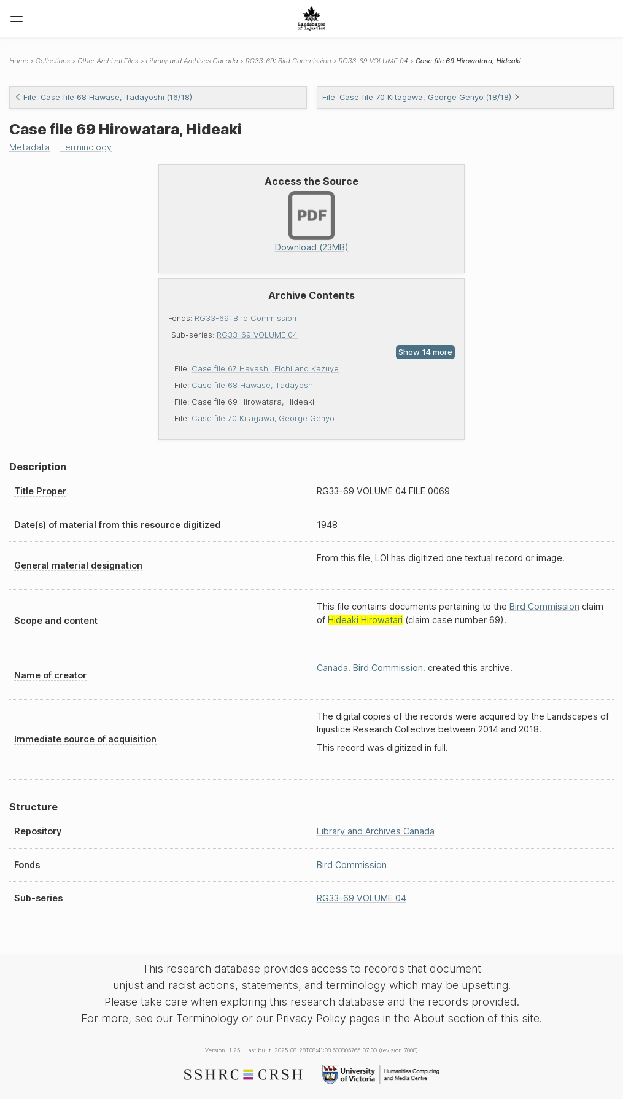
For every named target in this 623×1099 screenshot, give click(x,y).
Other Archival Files (107, 60)
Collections (53, 60)
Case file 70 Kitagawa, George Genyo (263, 418)
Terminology (86, 147)
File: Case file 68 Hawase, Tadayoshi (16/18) (103, 97)
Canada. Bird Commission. (371, 667)
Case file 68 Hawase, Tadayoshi (253, 385)
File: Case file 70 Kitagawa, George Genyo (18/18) (421, 97)
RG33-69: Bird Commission (245, 318)
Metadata (29, 147)
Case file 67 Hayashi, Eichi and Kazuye (265, 368)
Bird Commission (544, 606)
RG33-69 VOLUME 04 (257, 335)
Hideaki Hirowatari (365, 620)
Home (18, 60)
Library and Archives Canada (191, 60)
